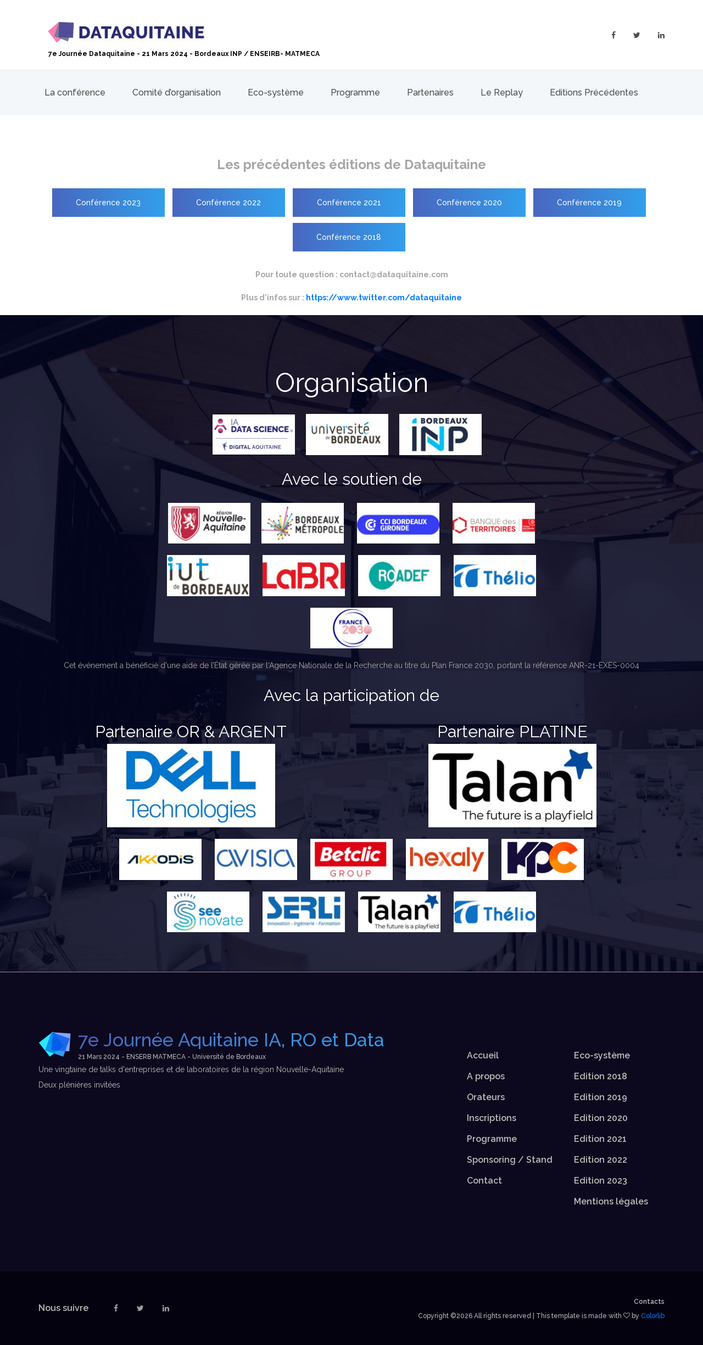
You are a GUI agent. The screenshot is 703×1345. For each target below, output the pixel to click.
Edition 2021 (600, 1139)
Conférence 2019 (589, 202)
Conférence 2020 (469, 202)
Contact (484, 1180)
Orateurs (486, 1097)
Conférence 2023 (108, 202)
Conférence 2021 (349, 202)
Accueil (483, 1055)
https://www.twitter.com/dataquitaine (384, 297)
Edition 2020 (601, 1118)
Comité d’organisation (176, 92)
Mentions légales (611, 1201)
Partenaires (430, 92)
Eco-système (276, 92)
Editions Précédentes (594, 92)
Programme (355, 92)
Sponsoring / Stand (510, 1160)
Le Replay (502, 92)
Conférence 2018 (348, 237)
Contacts (649, 1301)
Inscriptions (491, 1118)
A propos (486, 1076)
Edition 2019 (600, 1097)
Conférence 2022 (228, 202)
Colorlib (653, 1316)
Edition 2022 (600, 1160)
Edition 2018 (600, 1076)
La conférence (74, 92)
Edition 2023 (600, 1180)
